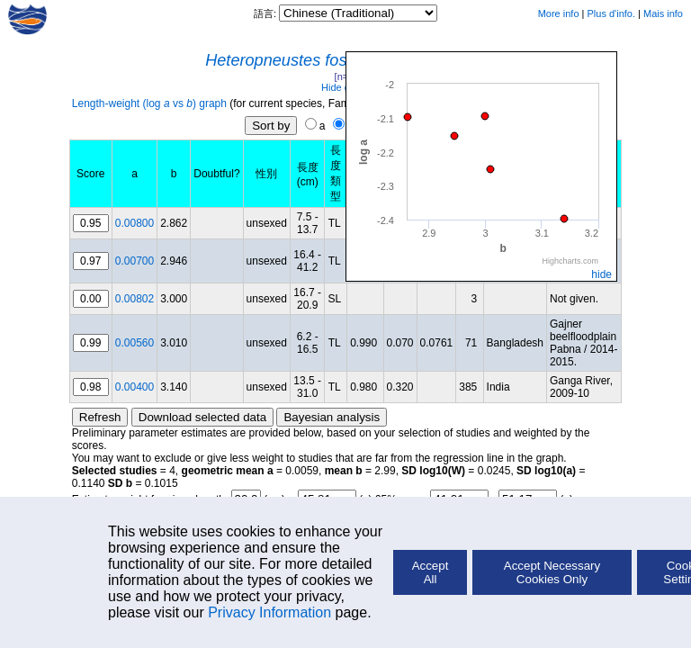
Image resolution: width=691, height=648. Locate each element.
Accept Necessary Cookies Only (552, 572)
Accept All (430, 572)
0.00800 (134, 223)
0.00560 (134, 343)
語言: (266, 13)
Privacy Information (269, 612)
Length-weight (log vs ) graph (149, 103)
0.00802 (134, 298)
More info (558, 13)
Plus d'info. (611, 13)
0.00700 (134, 261)
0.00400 (134, 387)
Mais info (663, 13)
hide (601, 274)
